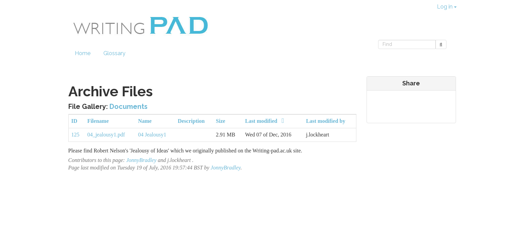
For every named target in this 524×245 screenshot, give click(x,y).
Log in (447, 6)
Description (191, 121)
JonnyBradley (141, 160)
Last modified (266, 121)
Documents (128, 106)
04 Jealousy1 (152, 134)
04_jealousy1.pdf (106, 134)
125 (75, 134)
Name (145, 121)
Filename (98, 121)
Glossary (114, 53)
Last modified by (325, 121)
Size (220, 121)
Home (82, 53)
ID (74, 121)
